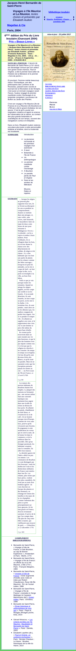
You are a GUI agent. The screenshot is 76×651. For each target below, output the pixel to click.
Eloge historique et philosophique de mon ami (22, 608)
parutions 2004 (59, 21)
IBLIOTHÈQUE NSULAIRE (56, 86)
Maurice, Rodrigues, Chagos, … (59, 19)
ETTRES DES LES (52, 88)
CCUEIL (49, 84)
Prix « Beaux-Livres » (22, 41)
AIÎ (55, 91)
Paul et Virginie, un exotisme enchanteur (22, 636)
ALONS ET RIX (56, 109)
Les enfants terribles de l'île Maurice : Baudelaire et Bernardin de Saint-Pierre (22, 624)
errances (59, 17)
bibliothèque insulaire (59, 12)
